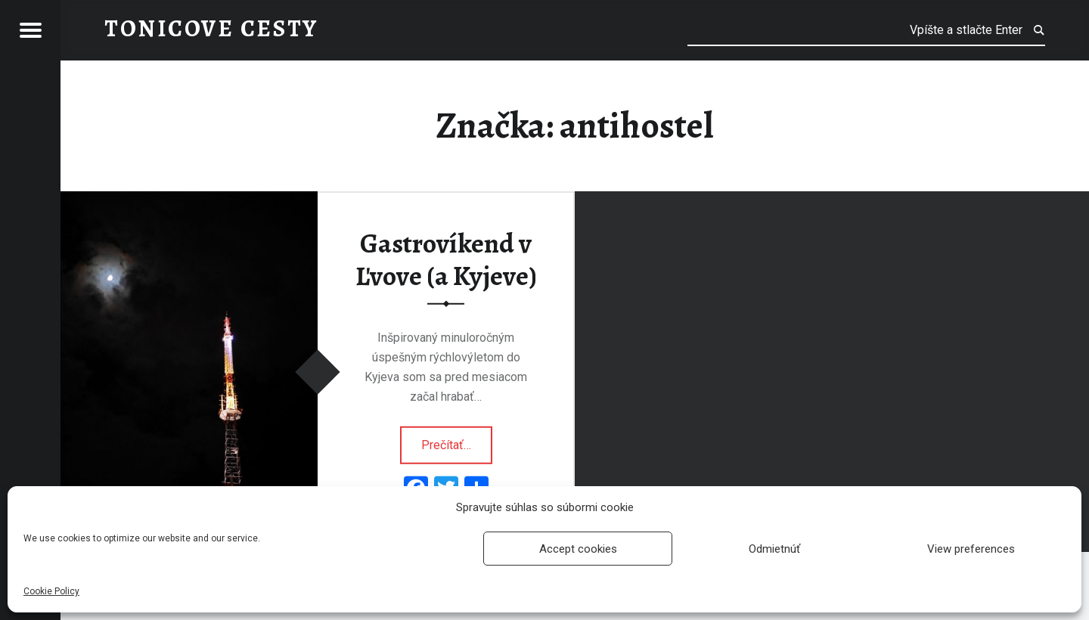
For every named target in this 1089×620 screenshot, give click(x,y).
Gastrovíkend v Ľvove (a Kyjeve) (446, 259)
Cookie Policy (51, 591)
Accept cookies (578, 549)
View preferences (971, 549)
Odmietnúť (774, 549)
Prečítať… (456, 439)
